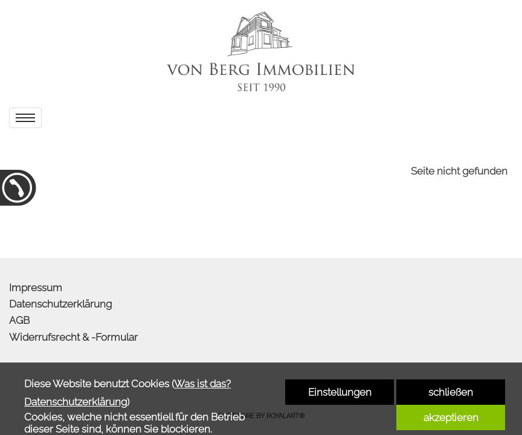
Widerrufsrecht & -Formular (73, 337)
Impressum (35, 288)
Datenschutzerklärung (60, 304)
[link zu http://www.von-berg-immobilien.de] (261, 51)
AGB (19, 320)
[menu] (25, 118)
